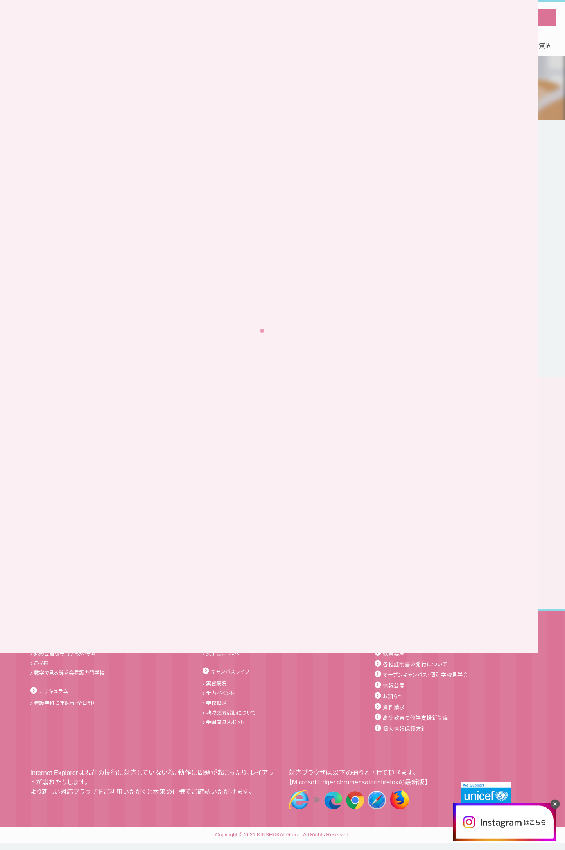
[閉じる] (555, 804)
